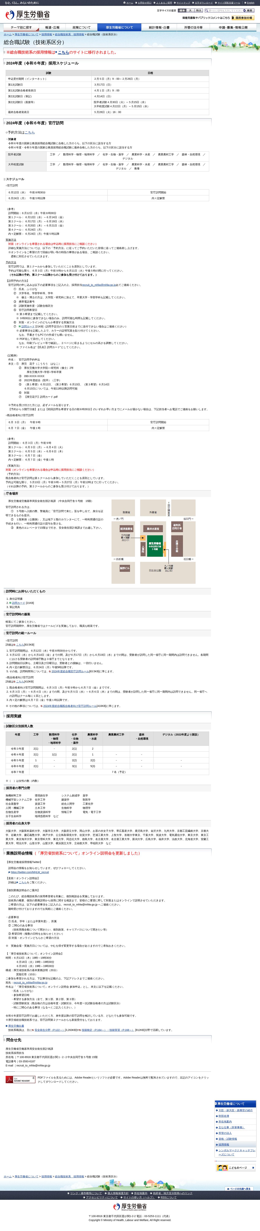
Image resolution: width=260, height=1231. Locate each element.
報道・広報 (52, 27)
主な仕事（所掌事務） (232, 1127)
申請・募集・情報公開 (233, 27)
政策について (81, 27)
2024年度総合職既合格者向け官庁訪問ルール (70, 705)
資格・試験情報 (228, 1138)
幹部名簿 (224, 1115)
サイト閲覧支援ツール (229, 3)
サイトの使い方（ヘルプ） (139, 1197)
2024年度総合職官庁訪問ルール (70, 671)
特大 (199, 10)
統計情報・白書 (159, 27)
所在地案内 (225, 1121)
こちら (63, 52)
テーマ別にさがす (21, 27)
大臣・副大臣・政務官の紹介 (236, 1110)
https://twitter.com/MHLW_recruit (30, 872)
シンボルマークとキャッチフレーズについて (237, 1152)
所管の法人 (225, 1133)
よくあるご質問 (164, 3)
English (250, 3)
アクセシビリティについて (102, 1197)
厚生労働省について (119, 27)
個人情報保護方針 (118, 1193)
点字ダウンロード (204, 3)
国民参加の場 (243, 17)
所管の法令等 (193, 27)
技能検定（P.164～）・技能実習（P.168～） (108, 1029)
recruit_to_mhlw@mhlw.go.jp (99, 284)
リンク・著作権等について (86, 1193)
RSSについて (169, 1197)
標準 (182, 10)
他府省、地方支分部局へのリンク (173, 1193)
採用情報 (46, 34)
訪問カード (28, 326)
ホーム (129, 3)
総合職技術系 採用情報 (69, 34)
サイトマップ (183, 3)
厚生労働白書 (16, 1025)
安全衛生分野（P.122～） (50, 1029)
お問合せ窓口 (144, 3)
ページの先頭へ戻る (239, 1188)
